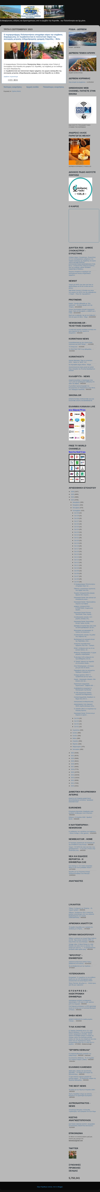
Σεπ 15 (76, 554)
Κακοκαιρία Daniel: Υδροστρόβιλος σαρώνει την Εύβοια (85, 602)
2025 (72, 494)
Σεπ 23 (76, 532)
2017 (72, 766)
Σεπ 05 (76, 581)
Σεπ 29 (76, 515)
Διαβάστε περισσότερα (11, 76)
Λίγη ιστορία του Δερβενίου (77, 82)
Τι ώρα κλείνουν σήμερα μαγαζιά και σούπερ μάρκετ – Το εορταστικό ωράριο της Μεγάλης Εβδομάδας (82, 1078)
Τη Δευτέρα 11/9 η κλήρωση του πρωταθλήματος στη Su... (84, 658)
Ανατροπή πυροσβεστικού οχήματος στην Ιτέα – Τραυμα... (84, 644)
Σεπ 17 (76, 549)
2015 (72, 772)
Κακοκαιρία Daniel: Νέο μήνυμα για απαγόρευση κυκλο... (85, 598)
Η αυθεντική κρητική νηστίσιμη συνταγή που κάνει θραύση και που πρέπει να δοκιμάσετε (82, 331)
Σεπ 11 (76, 565)
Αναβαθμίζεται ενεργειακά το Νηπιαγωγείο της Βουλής (83, 689)
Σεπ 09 (76, 571)
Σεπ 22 (76, 535)
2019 (72, 761)
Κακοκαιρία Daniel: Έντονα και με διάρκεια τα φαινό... (84, 714)
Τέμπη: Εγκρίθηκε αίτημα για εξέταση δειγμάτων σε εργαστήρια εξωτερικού (80, 1094)
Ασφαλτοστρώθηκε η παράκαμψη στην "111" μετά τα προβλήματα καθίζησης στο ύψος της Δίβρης (81, 381)
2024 (72, 497)
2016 (72, 769)
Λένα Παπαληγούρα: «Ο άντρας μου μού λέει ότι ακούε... (84, 666)
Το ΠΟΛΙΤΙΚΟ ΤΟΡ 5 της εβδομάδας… (81, 349)
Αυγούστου (76, 730)
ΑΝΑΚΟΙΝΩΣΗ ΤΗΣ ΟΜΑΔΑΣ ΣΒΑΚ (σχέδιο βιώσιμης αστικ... (84, 705)
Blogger (60, 1187)
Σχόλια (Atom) (16, 91)
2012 (72, 780)
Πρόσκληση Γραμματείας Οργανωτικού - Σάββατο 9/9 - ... (84, 684)
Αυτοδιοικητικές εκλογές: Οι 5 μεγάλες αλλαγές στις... (83, 617)
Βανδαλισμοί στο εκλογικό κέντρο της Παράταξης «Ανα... (84, 640)
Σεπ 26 (76, 524)
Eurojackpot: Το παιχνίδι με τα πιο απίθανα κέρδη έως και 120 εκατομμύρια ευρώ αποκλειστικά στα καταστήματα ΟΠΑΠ (82, 979)
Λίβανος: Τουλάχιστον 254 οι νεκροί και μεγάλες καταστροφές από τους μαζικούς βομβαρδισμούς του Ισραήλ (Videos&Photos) (81, 915)
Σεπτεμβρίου (77, 510)
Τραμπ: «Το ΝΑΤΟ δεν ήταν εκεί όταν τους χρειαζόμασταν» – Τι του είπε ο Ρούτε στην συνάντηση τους (82, 848)
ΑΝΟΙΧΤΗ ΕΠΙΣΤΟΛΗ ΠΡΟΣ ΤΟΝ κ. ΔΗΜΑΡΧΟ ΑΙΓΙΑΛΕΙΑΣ (80, 962)
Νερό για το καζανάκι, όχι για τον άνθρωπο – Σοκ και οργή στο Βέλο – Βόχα (82, 316)
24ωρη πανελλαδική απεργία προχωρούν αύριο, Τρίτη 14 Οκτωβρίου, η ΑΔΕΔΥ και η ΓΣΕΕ (82, 311)
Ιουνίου (75, 735)
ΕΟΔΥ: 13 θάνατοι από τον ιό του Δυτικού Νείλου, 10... (84, 649)
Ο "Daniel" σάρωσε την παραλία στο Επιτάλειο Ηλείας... (84, 662)
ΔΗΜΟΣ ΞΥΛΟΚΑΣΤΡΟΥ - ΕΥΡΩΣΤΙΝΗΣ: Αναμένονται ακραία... (83, 608)
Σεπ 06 (76, 579)
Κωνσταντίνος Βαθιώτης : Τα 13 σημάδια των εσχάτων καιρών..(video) (81, 1058)
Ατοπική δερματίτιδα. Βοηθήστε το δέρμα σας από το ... (84, 698)
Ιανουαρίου (76, 749)
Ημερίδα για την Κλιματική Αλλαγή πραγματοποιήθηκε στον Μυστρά (79, 872)
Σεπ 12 (76, 562)
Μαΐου (75, 738)
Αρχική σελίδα (32, 87)
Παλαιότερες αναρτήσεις (53, 87)
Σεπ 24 (76, 529)
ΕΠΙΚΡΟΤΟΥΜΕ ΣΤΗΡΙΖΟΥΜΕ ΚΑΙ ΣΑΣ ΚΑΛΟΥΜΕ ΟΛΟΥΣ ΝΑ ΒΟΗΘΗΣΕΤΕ (81, 399)
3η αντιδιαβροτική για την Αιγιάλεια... (80, 966)
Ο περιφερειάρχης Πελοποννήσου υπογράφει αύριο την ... (84, 585)
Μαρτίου (75, 744)
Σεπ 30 (76, 513)
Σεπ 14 (76, 557)
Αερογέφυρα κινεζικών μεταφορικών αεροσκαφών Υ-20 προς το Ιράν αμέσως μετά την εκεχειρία (81, 1002)
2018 (72, 764)
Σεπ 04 (76, 718)
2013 (72, 777)
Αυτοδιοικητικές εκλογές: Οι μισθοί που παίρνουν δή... (84, 635)
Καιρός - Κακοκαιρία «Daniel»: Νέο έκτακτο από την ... (85, 680)
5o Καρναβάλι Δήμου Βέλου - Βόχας (80, 364)
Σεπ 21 (76, 537)
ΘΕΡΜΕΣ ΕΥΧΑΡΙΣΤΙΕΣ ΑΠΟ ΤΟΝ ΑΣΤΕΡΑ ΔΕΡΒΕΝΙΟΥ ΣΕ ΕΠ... (85, 626)
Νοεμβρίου (76, 505)
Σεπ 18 (76, 546)
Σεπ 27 (76, 521)
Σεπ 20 (76, 540)
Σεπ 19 (76, 543)
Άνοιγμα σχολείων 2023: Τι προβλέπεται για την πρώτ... (83, 675)
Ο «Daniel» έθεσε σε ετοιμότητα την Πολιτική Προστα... (85, 709)
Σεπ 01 (76, 726)
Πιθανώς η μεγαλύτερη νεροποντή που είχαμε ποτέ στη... (84, 589)
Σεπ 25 (76, 526)
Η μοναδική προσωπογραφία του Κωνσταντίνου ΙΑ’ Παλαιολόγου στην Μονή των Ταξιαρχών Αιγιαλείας (82, 387)
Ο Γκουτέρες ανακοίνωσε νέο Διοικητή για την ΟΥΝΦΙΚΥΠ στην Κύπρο (82, 843)
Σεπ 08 (76, 573)
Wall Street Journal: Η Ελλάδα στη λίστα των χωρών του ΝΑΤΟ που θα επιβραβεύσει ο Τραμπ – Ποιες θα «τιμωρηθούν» (82, 292)
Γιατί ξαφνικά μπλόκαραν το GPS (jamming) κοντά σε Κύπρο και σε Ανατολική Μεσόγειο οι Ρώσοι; (82, 1007)
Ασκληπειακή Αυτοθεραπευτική (83, 701)
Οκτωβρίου (76, 507)
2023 (72, 500)
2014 (72, 775)
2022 (72, 753)
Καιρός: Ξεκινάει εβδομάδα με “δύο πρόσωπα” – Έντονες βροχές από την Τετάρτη (80, 305)
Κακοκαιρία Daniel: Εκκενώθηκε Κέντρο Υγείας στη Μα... (84, 622)
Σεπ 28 (76, 518)
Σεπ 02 (76, 724)
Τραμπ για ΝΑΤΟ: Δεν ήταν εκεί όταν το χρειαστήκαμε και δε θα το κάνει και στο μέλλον (81, 286)
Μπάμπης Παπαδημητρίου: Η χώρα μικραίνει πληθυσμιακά (85, 653)
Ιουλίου (75, 733)
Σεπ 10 (76, 568)
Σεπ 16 (76, 551)
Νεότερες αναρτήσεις (13, 87)
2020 (72, 758)
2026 (72, 491)
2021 (72, 755)
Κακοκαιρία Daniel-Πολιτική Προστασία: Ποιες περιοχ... (83, 613)
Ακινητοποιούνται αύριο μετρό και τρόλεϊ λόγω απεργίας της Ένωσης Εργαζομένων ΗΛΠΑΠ (82, 368)
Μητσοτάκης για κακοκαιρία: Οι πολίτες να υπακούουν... (83, 631)
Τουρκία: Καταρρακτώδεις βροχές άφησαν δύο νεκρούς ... (84, 593)
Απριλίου (76, 741)
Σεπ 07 (76, 576)
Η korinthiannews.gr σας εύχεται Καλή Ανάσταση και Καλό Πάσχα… (80, 343)
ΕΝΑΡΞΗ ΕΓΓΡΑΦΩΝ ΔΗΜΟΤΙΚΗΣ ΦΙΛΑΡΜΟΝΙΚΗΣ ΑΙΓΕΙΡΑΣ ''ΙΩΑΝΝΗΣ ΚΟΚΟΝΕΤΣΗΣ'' (81, 800)
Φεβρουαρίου (77, 746)
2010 (72, 786)
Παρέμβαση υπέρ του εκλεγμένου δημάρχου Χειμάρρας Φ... (84, 671)
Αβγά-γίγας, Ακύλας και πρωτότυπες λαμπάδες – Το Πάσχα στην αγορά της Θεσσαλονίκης (80, 1072)
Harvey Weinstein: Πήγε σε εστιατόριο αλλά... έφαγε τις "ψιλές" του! (80, 361)
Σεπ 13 (76, 560)
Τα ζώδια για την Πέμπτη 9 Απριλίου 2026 (82, 1089)
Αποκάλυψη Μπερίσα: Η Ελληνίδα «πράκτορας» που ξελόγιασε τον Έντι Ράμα (82, 1110)
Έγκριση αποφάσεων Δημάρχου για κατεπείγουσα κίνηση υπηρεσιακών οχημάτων (80, 273)
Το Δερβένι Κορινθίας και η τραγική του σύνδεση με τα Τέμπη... (81, 928)
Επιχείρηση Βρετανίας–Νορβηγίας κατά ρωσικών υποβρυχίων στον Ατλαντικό (81, 812)
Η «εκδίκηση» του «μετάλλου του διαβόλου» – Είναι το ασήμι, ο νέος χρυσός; (82, 832)
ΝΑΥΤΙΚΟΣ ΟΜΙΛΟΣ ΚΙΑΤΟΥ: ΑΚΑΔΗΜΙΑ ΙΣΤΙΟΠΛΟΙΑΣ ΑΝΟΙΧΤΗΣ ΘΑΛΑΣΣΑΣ (82, 1124)
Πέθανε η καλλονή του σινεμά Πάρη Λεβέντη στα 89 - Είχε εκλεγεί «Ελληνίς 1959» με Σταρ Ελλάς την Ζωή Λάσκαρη (82, 939)
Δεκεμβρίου (76, 502)
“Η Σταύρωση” (73, 346)
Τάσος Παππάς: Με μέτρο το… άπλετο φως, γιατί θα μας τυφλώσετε (82, 984)
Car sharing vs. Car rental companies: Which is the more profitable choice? (80, 866)
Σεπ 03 (76, 721)
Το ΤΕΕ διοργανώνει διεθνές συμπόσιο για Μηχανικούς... (83, 693)
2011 (72, 783)
